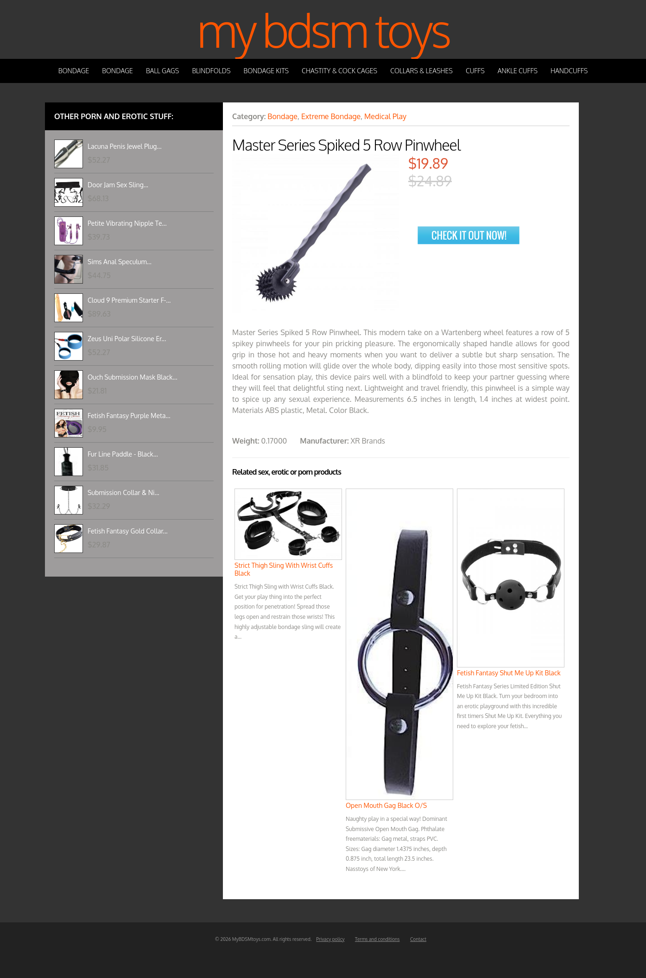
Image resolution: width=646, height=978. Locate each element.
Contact (418, 939)
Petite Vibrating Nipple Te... (127, 223)
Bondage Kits (266, 71)
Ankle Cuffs (518, 71)
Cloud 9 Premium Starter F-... (129, 300)
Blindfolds (211, 71)
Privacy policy (330, 939)
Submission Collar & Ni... (123, 492)
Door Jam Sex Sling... (118, 185)
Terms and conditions (377, 939)
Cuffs (475, 71)
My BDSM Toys (323, 29)
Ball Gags (162, 71)
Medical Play (385, 116)
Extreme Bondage (331, 116)
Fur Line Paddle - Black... (123, 454)
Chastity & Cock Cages (339, 71)
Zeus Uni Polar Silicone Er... (127, 339)
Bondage (73, 71)
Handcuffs (569, 71)
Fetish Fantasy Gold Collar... (128, 531)
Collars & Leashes (421, 71)
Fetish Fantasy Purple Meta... (129, 415)
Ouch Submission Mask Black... (132, 377)
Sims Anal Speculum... (120, 262)
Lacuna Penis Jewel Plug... (125, 146)
